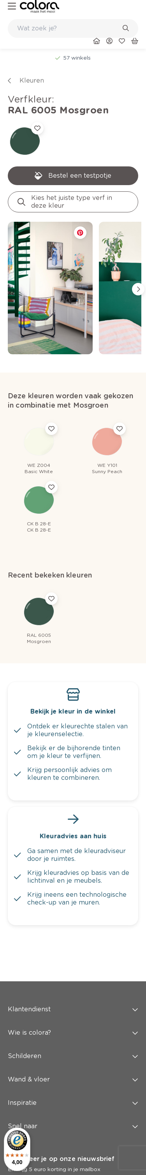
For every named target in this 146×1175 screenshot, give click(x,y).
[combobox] (73, 28)
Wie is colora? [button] (73, 1032)
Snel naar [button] (73, 1126)
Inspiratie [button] (73, 1102)
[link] (39, 6)
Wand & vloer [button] (73, 1079)
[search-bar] (68, 28)
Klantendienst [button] (73, 1009)
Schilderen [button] (73, 1056)
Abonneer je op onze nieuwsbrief (61, 1159)
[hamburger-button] (12, 6)
